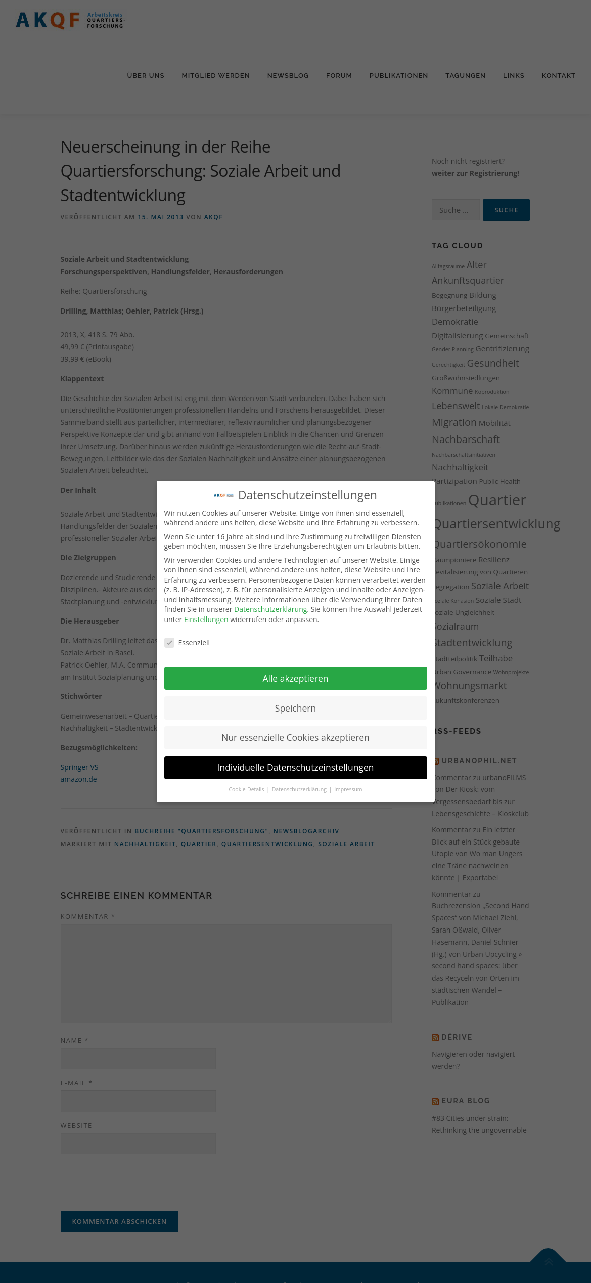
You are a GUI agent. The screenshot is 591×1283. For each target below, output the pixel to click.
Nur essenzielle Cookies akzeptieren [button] (295, 737)
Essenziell (187, 642)
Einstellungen (206, 619)
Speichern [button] (295, 708)
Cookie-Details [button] (247, 789)
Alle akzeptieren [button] (295, 678)
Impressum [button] (348, 789)
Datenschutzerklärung (270, 609)
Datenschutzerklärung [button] (300, 789)
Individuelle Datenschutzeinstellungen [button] (295, 767)
